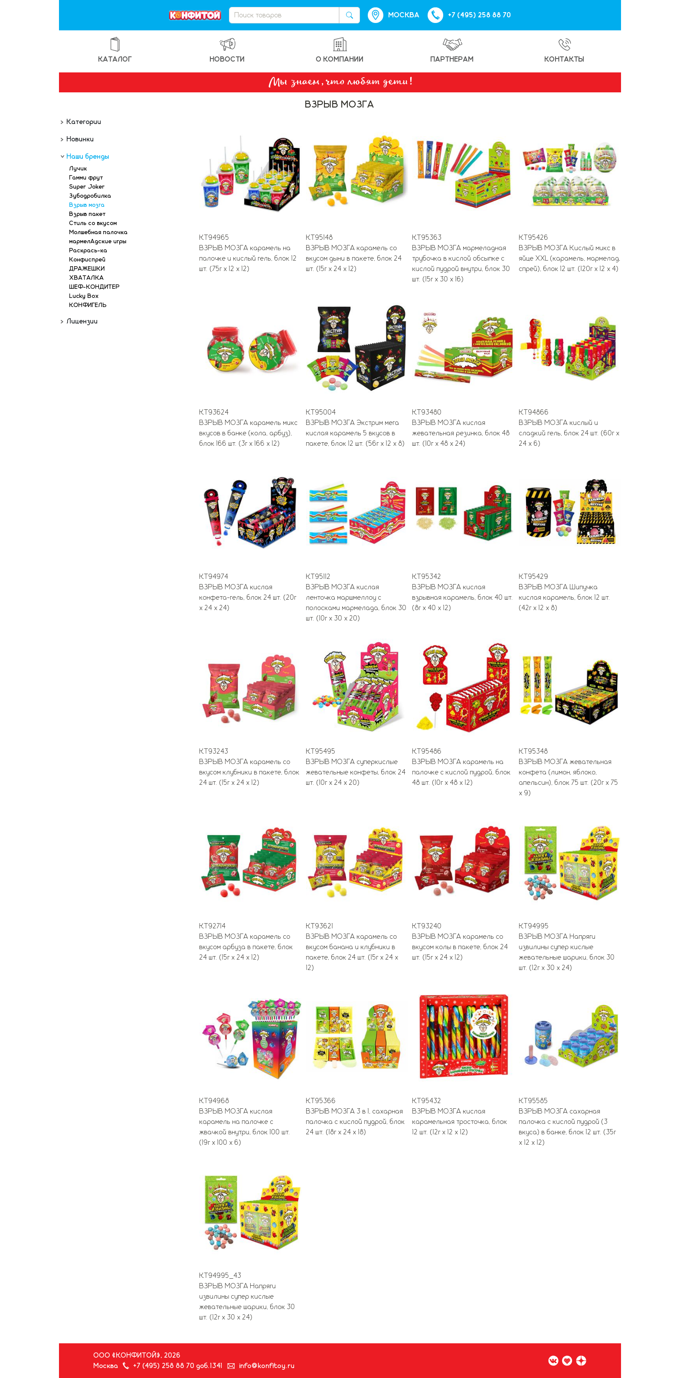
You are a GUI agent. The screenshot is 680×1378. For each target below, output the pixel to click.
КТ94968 (214, 1100)
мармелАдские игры (98, 241)
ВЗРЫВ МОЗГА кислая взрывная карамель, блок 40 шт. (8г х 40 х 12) (462, 597)
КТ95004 (321, 412)
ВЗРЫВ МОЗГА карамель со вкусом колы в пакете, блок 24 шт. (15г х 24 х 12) (460, 947)
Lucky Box (84, 296)
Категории (83, 121)
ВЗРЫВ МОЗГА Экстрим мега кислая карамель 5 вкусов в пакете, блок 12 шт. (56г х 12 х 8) (355, 433)
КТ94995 (534, 926)
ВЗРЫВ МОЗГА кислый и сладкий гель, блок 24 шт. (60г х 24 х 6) (569, 433)
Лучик (78, 169)
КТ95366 (321, 1100)
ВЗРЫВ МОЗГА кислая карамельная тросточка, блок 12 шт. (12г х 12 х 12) (459, 1122)
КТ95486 (427, 751)
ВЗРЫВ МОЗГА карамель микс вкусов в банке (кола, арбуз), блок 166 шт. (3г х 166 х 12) (248, 433)
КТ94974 (214, 576)
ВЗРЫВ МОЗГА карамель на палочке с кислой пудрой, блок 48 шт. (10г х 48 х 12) (461, 772)
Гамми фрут (86, 178)
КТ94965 (214, 237)
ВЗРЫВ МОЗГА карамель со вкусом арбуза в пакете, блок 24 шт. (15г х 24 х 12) (246, 947)
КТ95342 (426, 576)
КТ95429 (534, 576)
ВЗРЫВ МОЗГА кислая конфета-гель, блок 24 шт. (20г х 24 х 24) (248, 597)
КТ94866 (534, 412)
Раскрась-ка (88, 251)
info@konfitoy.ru (267, 1365)
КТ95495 (321, 751)
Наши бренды (87, 156)
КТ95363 (427, 237)
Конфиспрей (87, 260)
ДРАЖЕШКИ (87, 269)
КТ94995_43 (220, 1275)
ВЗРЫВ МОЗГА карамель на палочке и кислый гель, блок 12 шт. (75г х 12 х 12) (248, 258)
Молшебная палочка (98, 232)
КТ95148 (319, 237)
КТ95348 (533, 751)
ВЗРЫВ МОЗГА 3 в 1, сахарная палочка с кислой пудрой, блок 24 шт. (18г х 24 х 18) (355, 1122)
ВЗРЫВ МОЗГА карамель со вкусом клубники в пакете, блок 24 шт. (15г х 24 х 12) (249, 772)
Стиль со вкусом (93, 223)
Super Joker (87, 187)
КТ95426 (534, 237)
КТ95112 (318, 576)
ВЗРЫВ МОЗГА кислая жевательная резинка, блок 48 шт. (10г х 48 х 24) (461, 433)
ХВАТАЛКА (86, 278)
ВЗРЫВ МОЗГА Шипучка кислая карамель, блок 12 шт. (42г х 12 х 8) (565, 597)
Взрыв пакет (87, 214)
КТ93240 (427, 926)
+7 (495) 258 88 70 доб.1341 (178, 1365)
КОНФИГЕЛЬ (88, 305)
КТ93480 (427, 412)
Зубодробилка (90, 196)
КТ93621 (319, 926)
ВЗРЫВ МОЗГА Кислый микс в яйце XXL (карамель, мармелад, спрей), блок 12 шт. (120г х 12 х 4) (570, 258)
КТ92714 (212, 926)
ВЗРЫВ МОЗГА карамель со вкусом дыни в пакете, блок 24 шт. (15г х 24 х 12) (354, 258)
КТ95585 (533, 1100)
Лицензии (81, 321)
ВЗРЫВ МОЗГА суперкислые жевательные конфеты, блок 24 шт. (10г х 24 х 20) (356, 772)
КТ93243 (214, 751)
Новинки (79, 139)
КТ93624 (214, 412)
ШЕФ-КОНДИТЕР (94, 287)
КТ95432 (426, 1100)
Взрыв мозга (87, 205)
